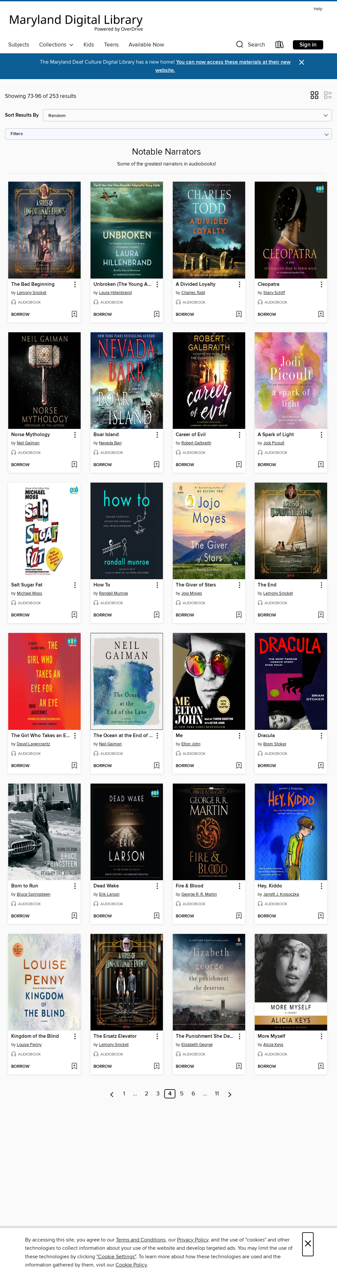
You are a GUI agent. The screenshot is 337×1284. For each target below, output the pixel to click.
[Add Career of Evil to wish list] (239, 465)
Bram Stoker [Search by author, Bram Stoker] (274, 744)
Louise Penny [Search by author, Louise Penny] (29, 1044)
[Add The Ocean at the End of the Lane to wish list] (156, 766)
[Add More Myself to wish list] (321, 1066)
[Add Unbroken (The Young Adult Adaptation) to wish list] (156, 315)
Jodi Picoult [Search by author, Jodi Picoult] (273, 443)
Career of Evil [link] (191, 435)
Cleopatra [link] (268, 284)
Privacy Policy (192, 1240)
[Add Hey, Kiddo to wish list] (321, 916)
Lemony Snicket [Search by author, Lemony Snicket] (31, 292)
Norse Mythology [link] (30, 435)
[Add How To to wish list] (156, 615)
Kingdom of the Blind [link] (35, 1036)
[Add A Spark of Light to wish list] (321, 465)
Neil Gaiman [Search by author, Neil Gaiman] (28, 443)
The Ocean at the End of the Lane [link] (123, 736)
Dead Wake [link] (106, 886)
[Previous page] (112, 1094)
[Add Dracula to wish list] (321, 766)
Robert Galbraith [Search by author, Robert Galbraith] (196, 443)
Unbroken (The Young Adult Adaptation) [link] (123, 284)
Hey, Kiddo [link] (270, 886)
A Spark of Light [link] (276, 435)
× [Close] (308, 1244)
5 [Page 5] (182, 1093)
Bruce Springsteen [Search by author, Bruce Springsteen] (33, 894)
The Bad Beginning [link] (33, 284)
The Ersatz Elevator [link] (115, 1036)
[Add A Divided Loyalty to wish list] (239, 315)
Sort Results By (22, 115)
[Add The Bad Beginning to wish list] (74, 315)
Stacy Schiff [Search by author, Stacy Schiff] (274, 292)
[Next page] (229, 1094)
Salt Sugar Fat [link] (26, 585)
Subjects (18, 44)
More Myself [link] (271, 1036)
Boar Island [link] (106, 435)
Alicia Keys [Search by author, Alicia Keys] (273, 1044)
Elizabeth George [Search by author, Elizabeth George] (197, 1044)
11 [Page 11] (217, 1093)
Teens (111, 44)
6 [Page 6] (193, 1093)
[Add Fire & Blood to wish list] (239, 916)
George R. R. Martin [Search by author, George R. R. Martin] (199, 894)
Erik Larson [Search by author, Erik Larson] (109, 894)
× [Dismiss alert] (301, 62)
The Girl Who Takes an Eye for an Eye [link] (41, 736)
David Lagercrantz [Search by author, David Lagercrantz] (33, 744)
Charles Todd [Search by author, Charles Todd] (193, 292)
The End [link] (267, 585)
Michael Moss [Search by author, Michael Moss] (29, 593)
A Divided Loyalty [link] (196, 284)
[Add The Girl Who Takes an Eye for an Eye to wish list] (74, 766)
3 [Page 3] (158, 1093)
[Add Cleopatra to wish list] (321, 315)
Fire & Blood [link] (189, 886)
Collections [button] (56, 44)
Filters (17, 134)
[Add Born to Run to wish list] (74, 916)
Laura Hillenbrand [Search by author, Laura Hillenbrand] (115, 292)
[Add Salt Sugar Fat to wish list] (74, 615)
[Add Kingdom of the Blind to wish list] (74, 1066)
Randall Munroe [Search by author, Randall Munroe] (113, 593)
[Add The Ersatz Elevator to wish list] (156, 1066)
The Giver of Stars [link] (196, 585)
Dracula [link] (266, 736)
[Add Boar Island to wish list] (156, 465)
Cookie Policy (131, 1265)
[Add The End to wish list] (321, 615)
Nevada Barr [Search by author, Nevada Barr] (110, 443)
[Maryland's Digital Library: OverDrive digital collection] (76, 21)
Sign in (308, 44)
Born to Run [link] (24, 886)
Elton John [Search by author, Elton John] (190, 744)
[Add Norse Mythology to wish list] (74, 465)
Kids (89, 44)
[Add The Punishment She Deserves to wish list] (239, 1066)
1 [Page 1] (124, 1093)
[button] (250, 46)
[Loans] (280, 46)
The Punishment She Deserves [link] (206, 1036)
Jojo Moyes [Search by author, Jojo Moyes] (191, 593)
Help (318, 9)
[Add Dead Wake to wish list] (156, 916)
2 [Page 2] (146, 1093)
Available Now (146, 44)
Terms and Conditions (141, 1240)
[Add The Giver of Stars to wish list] (239, 615)
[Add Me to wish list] (239, 766)
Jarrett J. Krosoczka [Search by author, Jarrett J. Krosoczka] (281, 894)
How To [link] (101, 585)
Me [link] (179, 736)
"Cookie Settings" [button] (116, 1256)
